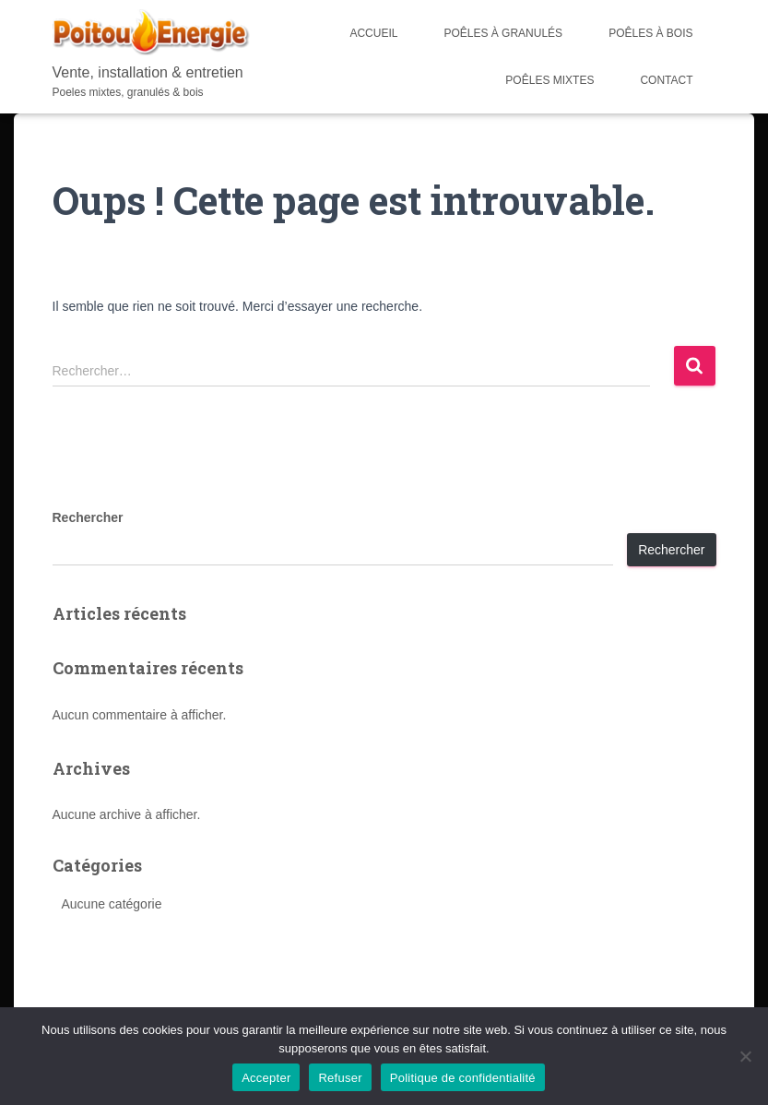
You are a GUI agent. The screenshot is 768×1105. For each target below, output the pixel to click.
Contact (666, 80)
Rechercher (88, 517)
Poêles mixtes (549, 80)
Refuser (339, 1078)
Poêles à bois (650, 33)
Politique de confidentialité (463, 1078)
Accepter (266, 1078)
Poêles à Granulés (502, 33)
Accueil (373, 33)
